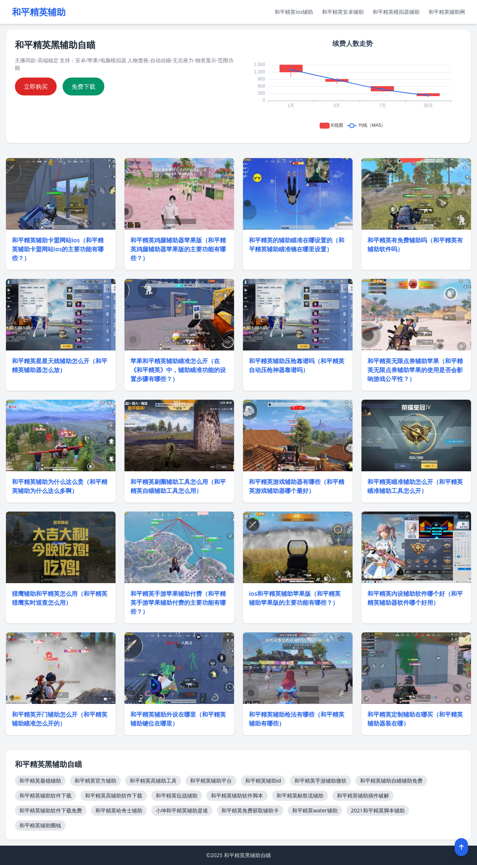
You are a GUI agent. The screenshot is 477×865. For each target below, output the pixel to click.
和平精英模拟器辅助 (396, 11)
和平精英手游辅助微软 (320, 780)
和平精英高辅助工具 (153, 780)
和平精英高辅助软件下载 (113, 795)
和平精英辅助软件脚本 (237, 795)
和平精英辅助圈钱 (40, 825)
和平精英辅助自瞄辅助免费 (391, 780)
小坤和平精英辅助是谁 (182, 810)
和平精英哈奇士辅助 (118, 810)
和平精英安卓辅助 (343, 11)
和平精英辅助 (39, 12)
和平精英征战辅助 (177, 795)
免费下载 (83, 86)
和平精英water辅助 (315, 810)
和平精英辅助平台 (211, 780)
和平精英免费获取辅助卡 (250, 810)
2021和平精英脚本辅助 (378, 810)
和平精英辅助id (263, 780)
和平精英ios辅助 (294, 11)
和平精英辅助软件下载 (45, 795)
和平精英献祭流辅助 (300, 795)
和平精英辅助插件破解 (363, 795)
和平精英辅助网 (447, 11)
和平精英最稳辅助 (40, 780)
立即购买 (36, 86)
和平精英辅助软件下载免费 (50, 810)
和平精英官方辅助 (95, 780)
